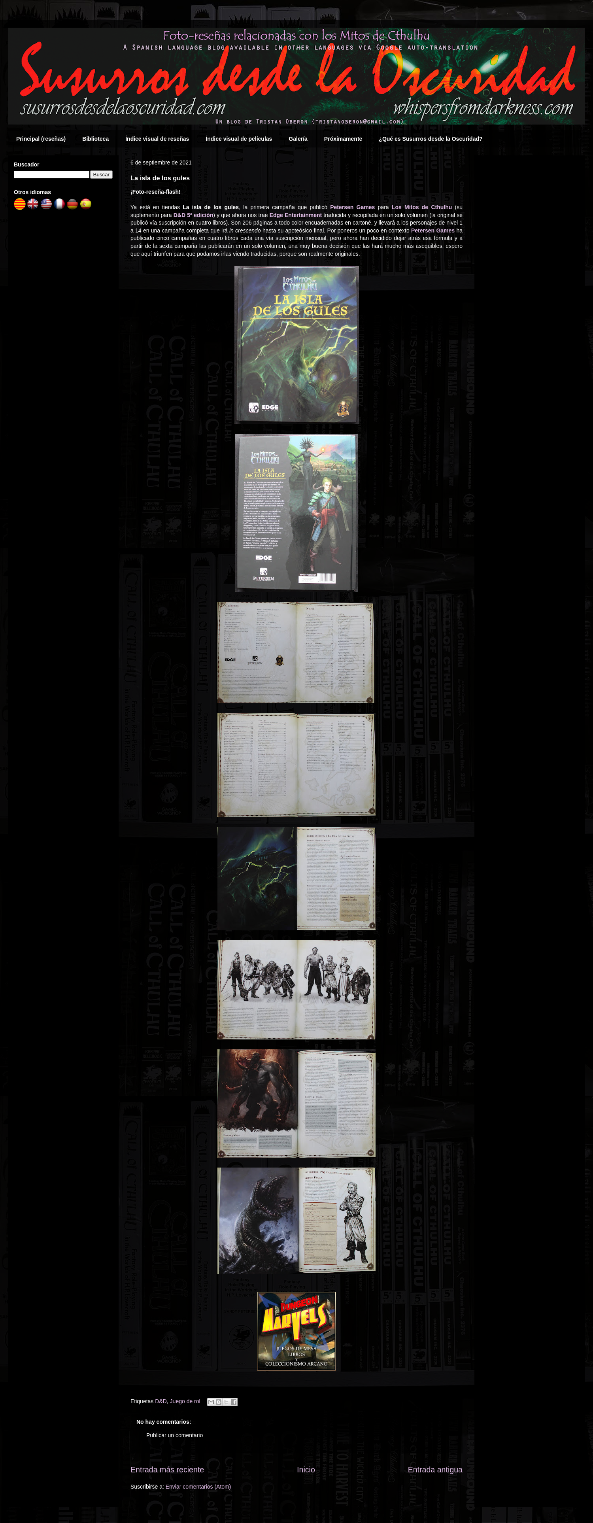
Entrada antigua (435, 1469)
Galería (298, 139)
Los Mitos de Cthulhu (422, 207)
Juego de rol (185, 1401)
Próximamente (343, 139)
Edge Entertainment (296, 215)
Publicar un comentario (174, 1435)
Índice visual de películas (239, 139)
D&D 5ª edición (193, 215)
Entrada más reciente (167, 1469)
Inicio (306, 1469)
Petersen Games (352, 207)
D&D (161, 1401)
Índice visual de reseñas (157, 139)
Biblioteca (95, 139)
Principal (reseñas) (41, 139)
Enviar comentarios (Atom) (198, 1486)
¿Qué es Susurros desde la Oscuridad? (430, 139)
